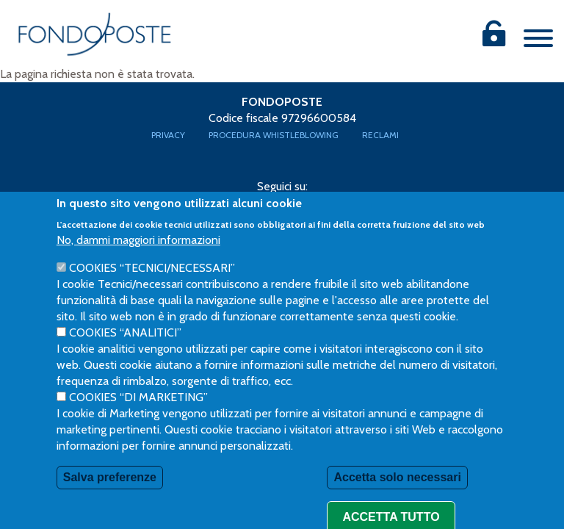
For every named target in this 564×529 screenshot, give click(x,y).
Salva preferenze (109, 495)
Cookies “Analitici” (125, 351)
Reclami (380, 134)
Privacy (168, 134)
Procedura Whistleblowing (274, 134)
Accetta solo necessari (396, 495)
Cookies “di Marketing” (138, 415)
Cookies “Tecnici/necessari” (152, 286)
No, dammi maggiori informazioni (138, 258)
